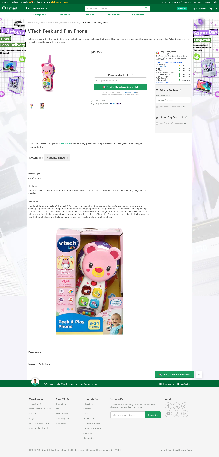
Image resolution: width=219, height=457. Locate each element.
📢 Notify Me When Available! (120, 87)
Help (215, 2)
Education (114, 14)
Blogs (207, 2)
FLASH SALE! (62, 2)
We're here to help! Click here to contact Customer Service (70, 384)
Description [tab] (36, 157)
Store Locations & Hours (40, 408)
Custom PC (197, 2)
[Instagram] (177, 416)
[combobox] (117, 8)
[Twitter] (177, 408)
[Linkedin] (185, 416)
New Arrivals (62, 413)
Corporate (138, 14)
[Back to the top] (199, 374)
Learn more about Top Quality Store (169, 62)
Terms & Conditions (130, 92)
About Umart (35, 404)
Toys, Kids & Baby (44, 22)
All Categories (62, 418)
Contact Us (88, 438)
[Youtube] (169, 416)
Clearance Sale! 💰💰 (46, 2)
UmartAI (89, 14)
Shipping (87, 433)
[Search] (146, 8)
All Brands (61, 423)
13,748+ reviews (161, 66)
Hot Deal (60, 408)
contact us (66, 143)
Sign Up (202, 8)
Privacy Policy (185, 450)
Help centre (168, 384)
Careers (32, 413)
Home (30, 22)
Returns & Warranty (92, 428)
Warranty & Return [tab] (57, 157)
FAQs (85, 413)
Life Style (64, 14)
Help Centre (88, 418)
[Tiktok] (185, 408)
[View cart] (211, 8)
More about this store (164, 83)
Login (194, 8)
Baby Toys (76, 22)
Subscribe (153, 414)
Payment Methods (91, 423)
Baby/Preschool (62, 22)
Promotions (166, 2)
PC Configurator (181, 2)
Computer (39, 14)
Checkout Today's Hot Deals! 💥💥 (18, 2)
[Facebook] (169, 408)
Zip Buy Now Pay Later (39, 423)
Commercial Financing (39, 428)
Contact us (186, 384)
